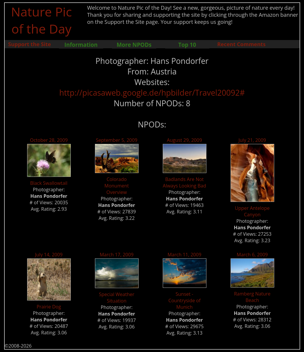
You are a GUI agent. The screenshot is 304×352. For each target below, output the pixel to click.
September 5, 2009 (116, 140)
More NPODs (134, 44)
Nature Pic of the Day (41, 20)
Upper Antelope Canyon (252, 211)
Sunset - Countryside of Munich (184, 300)
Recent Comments (241, 44)
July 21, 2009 (252, 140)
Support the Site (29, 44)
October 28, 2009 (49, 140)
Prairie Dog (49, 306)
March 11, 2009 (184, 254)
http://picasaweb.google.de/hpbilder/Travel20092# (152, 92)
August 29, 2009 (184, 140)
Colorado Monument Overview (116, 185)
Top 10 (187, 44)
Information (81, 44)
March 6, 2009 (252, 254)
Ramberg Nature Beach (252, 296)
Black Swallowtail (48, 183)
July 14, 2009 (49, 254)
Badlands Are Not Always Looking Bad (184, 182)
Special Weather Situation (116, 297)
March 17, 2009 (117, 254)
